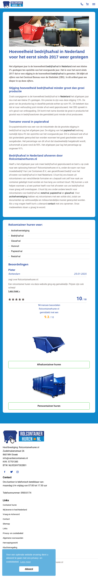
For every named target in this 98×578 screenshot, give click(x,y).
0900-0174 (26, 492)
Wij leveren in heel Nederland (15, 510)
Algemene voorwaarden (13, 538)
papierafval (69, 130)
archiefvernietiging (18, 196)
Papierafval (16, 251)
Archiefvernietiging (20, 230)
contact (51, 203)
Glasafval (16, 241)
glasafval (69, 193)
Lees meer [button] (25, 562)
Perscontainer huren (49, 405)
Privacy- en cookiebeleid (13, 533)
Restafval (15, 256)
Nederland (67, 66)
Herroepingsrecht (10, 543)
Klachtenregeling (10, 547)
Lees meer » (14, 291)
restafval (45, 193)
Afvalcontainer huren (49, 364)
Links (5, 528)
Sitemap (6, 524)
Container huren (10, 505)
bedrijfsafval (52, 66)
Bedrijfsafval (17, 235)
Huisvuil (15, 246)
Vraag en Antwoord (11, 514)
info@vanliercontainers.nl (15, 458)
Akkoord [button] (29, 569)
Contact (6, 519)
